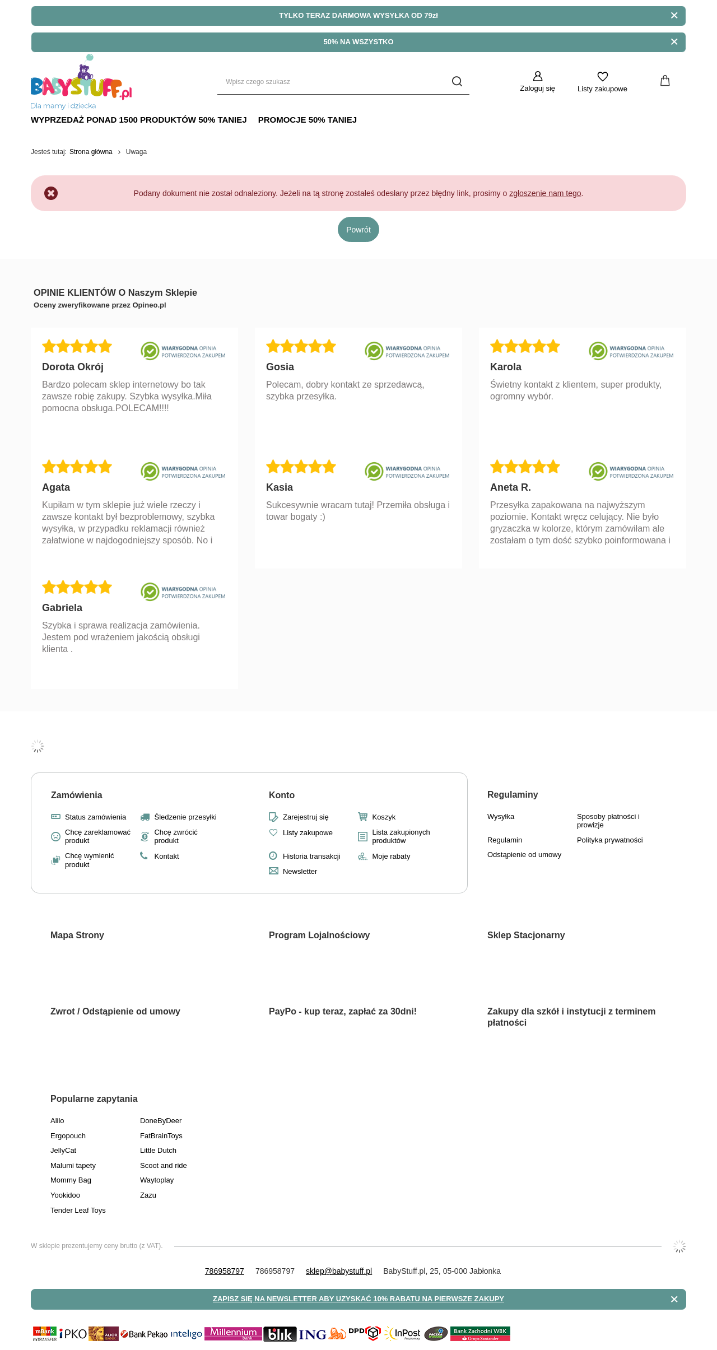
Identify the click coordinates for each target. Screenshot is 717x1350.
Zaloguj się (537, 88)
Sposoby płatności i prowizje (608, 821)
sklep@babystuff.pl (339, 1271)
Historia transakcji (312, 856)
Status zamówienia (95, 817)
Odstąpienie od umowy (524, 854)
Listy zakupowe (602, 89)
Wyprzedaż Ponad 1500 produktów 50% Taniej (139, 119)
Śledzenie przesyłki (185, 817)
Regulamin (504, 840)
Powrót (358, 229)
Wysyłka (500, 816)
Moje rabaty (391, 856)
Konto (282, 795)
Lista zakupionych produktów (401, 836)
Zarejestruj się (306, 817)
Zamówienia (77, 795)
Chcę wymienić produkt (89, 860)
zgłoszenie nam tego (545, 193)
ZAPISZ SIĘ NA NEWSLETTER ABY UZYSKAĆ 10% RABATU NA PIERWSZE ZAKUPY (358, 1299)
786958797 (224, 1271)
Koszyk (383, 817)
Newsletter (300, 871)
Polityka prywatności (610, 840)
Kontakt (166, 856)
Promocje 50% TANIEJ (307, 119)
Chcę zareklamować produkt (98, 836)
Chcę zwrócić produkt (175, 836)
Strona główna (91, 152)
